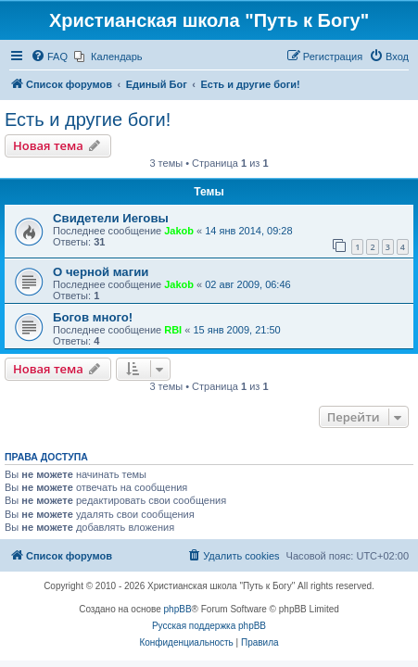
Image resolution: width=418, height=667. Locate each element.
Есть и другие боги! (88, 119)
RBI (173, 329)
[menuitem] (49, 56)
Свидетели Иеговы (111, 218)
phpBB (178, 609)
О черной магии (100, 272)
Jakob (179, 230)
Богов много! (93, 317)
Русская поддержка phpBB (209, 626)
